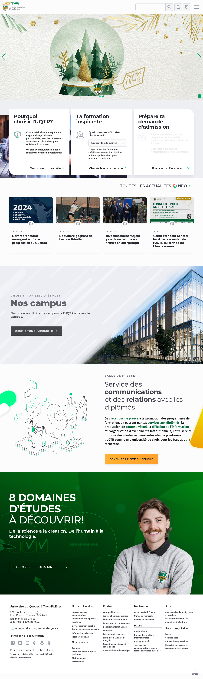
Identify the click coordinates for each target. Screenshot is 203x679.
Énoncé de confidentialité (21, 654)
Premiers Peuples (80, 636)
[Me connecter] (186, 7)
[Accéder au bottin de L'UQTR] (178, 7)
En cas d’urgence (45, 628)
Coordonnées (171, 637)
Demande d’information (176, 648)
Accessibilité (78, 661)
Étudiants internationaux (115, 619)
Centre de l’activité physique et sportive (179, 613)
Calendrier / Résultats (176, 622)
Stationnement (79, 658)
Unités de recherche (143, 616)
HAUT (195, 672)
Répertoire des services (176, 641)
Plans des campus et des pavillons (84, 653)
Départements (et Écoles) (115, 627)
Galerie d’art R (141, 641)
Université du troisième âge (116, 650)
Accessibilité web (44, 654)
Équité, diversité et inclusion (85, 629)
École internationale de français (114, 639)
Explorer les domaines (35, 567)
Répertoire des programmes (116, 623)
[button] (199, 56)
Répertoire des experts (176, 645)
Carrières (76, 622)
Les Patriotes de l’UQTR (176, 618)
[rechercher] (150, 7)
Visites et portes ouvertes (115, 616)
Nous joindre (20, 628)
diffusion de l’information (170, 427)
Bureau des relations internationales (144, 636)
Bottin (168, 634)
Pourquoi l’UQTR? (111, 612)
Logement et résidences (114, 634)
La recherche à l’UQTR (144, 612)
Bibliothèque (140, 631)
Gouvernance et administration (79, 613)
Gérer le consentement (20, 657)
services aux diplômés (164, 423)
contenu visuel (136, 427)
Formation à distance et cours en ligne (114, 645)
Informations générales (83, 633)
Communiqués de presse (84, 618)
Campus (76, 648)
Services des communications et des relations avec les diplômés (147, 648)
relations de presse (124, 418)
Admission (108, 630)
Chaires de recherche (144, 619)
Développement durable (83, 626)
